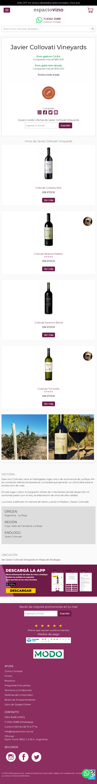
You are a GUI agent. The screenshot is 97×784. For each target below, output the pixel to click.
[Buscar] (93, 29)
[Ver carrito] (90, 10)
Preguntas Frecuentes (17, 685)
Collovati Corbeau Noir (48, 187)
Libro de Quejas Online (18, 704)
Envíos (8, 675)
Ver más (48, 200)
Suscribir (65, 125)
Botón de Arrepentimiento (20, 699)
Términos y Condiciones (18, 690)
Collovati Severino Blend (49, 322)
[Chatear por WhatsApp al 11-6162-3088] (48, 20)
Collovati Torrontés (48, 388)
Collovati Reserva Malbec (48, 253)
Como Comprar (14, 671)
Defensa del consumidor (19, 694)
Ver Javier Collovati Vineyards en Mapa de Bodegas (31, 559)
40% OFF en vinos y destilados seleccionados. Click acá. (48, 2)
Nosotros (10, 680)
